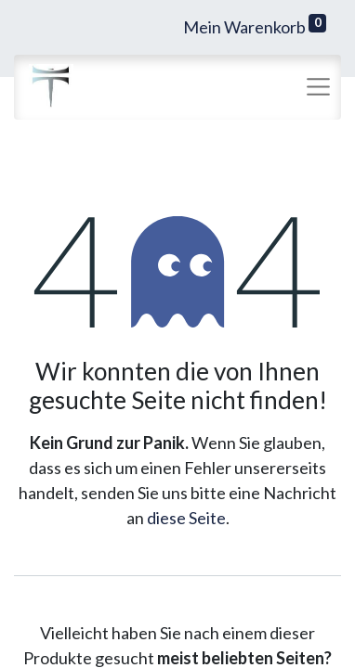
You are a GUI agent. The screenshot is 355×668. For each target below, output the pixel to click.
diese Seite (186, 517)
